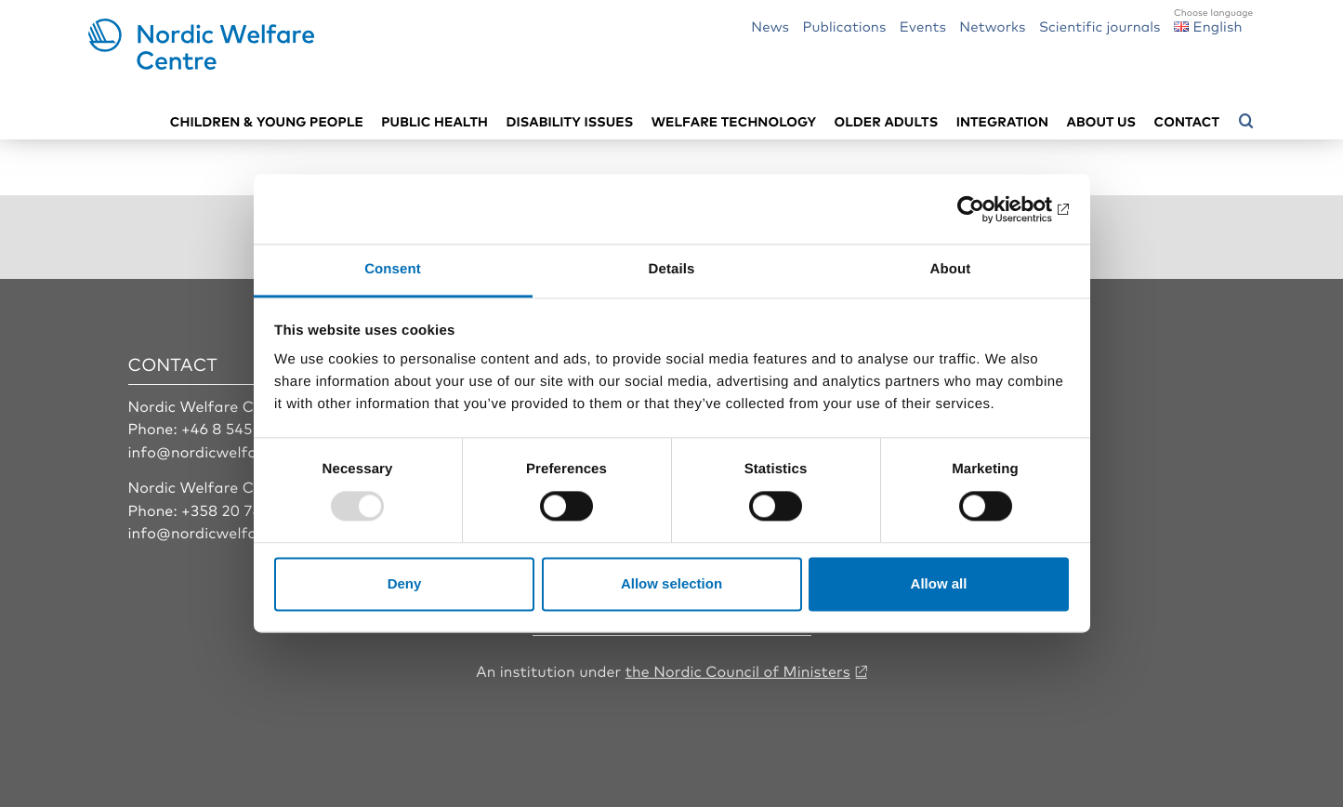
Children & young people (266, 121)
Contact (1186, 121)
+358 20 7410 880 (245, 509)
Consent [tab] (392, 269)
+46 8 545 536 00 (243, 427)
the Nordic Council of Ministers (737, 670)
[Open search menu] (1246, 122)
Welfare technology (734, 121)
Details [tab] (672, 269)
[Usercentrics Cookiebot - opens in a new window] (987, 209)
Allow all (939, 583)
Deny (405, 583)
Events (923, 25)
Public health (434, 121)
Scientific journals (1100, 25)
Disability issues (569, 121)
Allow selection (671, 583)
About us (1102, 121)
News (770, 25)
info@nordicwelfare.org (214, 451)
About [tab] (950, 269)
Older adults (887, 121)
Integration (1002, 121)
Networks (992, 25)
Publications (844, 25)
